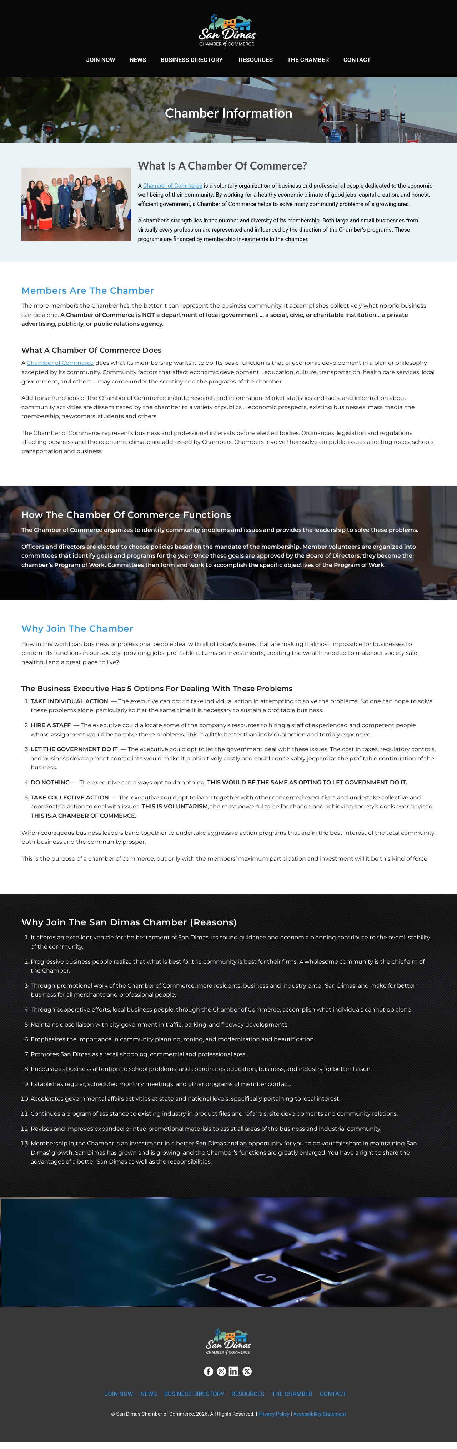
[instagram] (221, 1378)
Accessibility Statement (319, 1421)
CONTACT (357, 60)
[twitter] (247, 1378)
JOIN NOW (100, 60)
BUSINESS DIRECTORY (192, 60)
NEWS (138, 60)
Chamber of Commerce (172, 192)
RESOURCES (256, 60)
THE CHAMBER (308, 60)
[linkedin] (234, 1378)
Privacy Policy (274, 1421)
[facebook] (208, 1378)
